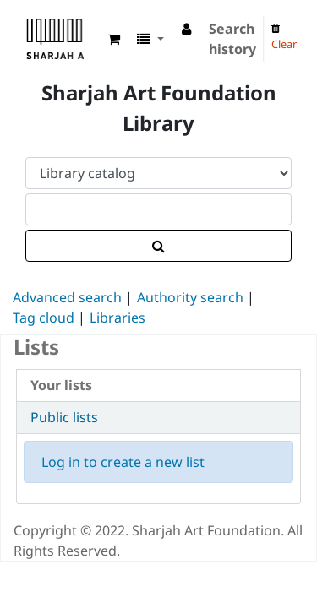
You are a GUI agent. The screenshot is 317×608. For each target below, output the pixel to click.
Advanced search (67, 297)
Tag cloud (43, 317)
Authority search (190, 297)
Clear (284, 38)
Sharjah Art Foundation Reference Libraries (31, 24)
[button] (114, 39)
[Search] (158, 246)
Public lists (64, 417)
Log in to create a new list (123, 462)
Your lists (61, 385)
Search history (232, 38)
